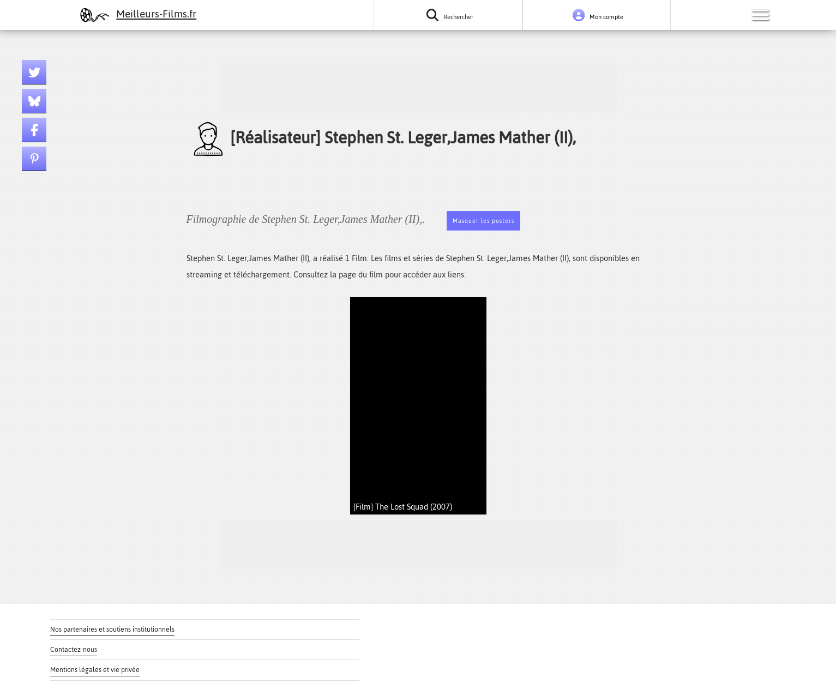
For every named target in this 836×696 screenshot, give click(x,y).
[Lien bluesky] (34, 101)
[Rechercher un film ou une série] (448, 15)
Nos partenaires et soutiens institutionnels (112, 629)
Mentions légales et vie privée (95, 669)
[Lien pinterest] (34, 159)
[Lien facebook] (34, 130)
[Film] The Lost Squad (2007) (402, 507)
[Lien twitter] (34, 72)
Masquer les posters (483, 221)
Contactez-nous (73, 649)
